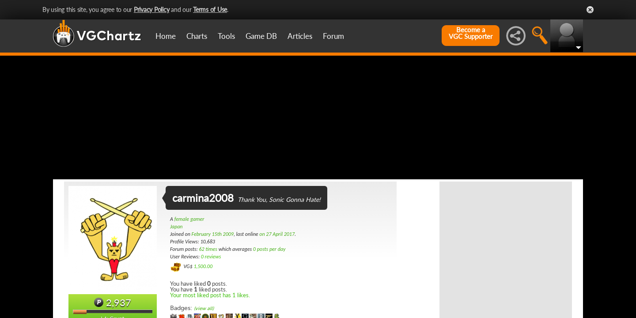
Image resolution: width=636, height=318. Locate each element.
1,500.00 (202, 266)
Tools (226, 36)
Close (590, 9)
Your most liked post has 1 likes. (210, 295)
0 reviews (211, 257)
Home (165, 36)
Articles (300, 36)
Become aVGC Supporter (470, 33)
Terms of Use (210, 9)
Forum (333, 36)
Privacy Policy (152, 9)
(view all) (204, 308)
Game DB (261, 36)
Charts (196, 36)
